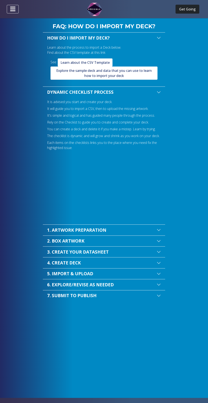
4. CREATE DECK (64, 263)
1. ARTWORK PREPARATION (76, 230)
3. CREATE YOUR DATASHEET (78, 252)
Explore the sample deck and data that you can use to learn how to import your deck (104, 73)
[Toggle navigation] (13, 9)
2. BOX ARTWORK (65, 241)
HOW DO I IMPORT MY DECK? (78, 38)
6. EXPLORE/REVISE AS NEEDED (80, 285)
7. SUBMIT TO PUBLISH (72, 295)
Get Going (187, 9)
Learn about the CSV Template (85, 62)
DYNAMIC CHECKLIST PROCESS (80, 92)
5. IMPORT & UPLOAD (70, 274)
